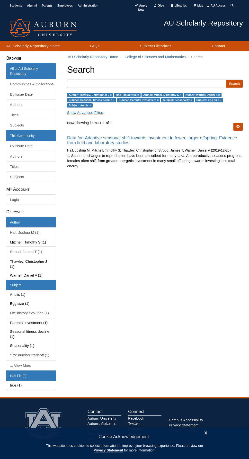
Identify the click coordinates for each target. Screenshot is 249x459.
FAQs (95, 46)
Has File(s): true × (127, 94)
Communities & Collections (31, 84)
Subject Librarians (155, 46)
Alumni (32, 5)
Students (16, 5)
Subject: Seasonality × (177, 100)
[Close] (205, 432)
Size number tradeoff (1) (29, 355)
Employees (65, 5)
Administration (88, 5)
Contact (218, 46)
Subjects (17, 125)
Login (14, 200)
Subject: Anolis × (80, 105)
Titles (14, 115)
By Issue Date (21, 94)
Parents (47, 5)
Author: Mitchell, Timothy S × (162, 94)
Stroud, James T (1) (26, 252)
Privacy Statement (108, 450)
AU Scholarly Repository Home (33, 46)
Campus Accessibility (186, 420)
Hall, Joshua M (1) (25, 232)
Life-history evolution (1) (29, 313)
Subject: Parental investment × (139, 100)
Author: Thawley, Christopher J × (90, 94)
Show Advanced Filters (85, 112)
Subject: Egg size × (209, 100)
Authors (16, 104)
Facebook (136, 418)
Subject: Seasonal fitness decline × (92, 100)
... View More (20, 365)
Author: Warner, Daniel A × (203, 94)
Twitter (133, 423)
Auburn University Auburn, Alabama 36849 (102, 423)
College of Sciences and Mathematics (155, 57)
